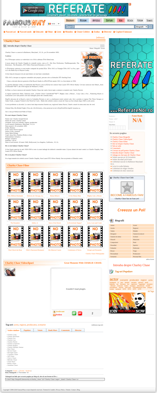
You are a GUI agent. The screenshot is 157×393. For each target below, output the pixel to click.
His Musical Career (54, 250)
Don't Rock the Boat (15, 250)
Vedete (112, 231)
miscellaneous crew (139, 287)
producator (134, 280)
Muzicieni (136, 239)
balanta (112, 284)
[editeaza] (100, 37)
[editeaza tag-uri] (97, 325)
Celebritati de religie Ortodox (123, 168)
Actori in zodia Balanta (120, 166)
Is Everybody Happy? (74, 223)
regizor (144, 280)
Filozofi (112, 239)
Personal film (137, 256)
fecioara (123, 284)
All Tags (151, 291)
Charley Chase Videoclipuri (122, 139)
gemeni (140, 282)
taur (122, 282)
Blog (78, 390)
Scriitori (135, 237)
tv (118, 282)
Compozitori (114, 242)
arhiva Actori (150, 259)
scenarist (124, 280)
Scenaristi (113, 256)
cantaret (118, 289)
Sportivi (135, 245)
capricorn (134, 284)
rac (117, 284)
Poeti (134, 242)
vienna (121, 287)
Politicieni (136, 248)
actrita (150, 280)
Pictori (112, 251)
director (112, 286)
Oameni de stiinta (115, 237)
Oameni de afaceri (138, 234)
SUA (112, 164)
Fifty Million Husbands (15, 196)
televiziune (140, 286)
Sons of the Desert (55, 223)
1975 (124, 289)
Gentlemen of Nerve (74, 250)
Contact (73, 390)
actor (114, 279)
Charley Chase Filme (119, 141)
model (148, 286)
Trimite (68, 390)
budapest (113, 282)
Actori (135, 225)
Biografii (97, 48)
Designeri (113, 234)
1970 (139, 289)
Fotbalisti (113, 248)
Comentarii (116, 148)
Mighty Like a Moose (94, 196)
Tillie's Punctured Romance (35, 250)
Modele (135, 231)
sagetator (142, 284)
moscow (120, 286)
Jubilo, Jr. (35, 223)
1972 (129, 289)
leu (128, 284)
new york (128, 287)
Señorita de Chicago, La (35, 196)
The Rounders (15, 223)
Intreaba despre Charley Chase (123, 153)
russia (112, 289)
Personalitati (114, 254)
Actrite (112, 228)
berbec (127, 282)
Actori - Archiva (25, 371)
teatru (126, 286)
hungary (132, 286)
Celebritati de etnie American (122, 171)
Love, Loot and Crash (94, 223)
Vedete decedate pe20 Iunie (122, 159)
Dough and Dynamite (94, 250)
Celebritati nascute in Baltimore (123, 162)
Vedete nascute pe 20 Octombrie (124, 157)
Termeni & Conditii (49, 390)
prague (150, 287)
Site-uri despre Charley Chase (123, 144)
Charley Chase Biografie (121, 137)
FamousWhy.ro (22, 390)
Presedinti (113, 245)
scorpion (150, 284)
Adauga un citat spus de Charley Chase (126, 155)
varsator (134, 282)
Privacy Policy (60, 390)
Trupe (135, 251)
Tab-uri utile (116, 146)
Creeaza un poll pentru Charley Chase (126, 150)
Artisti (112, 225)
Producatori (136, 254)
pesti (146, 282)
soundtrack (113, 287)
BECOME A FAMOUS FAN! (127, 195)
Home (91, 48)
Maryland (139, 162)
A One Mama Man (74, 196)
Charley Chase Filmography (95, 253)
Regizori (135, 228)
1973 (134, 289)
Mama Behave (55, 196)
